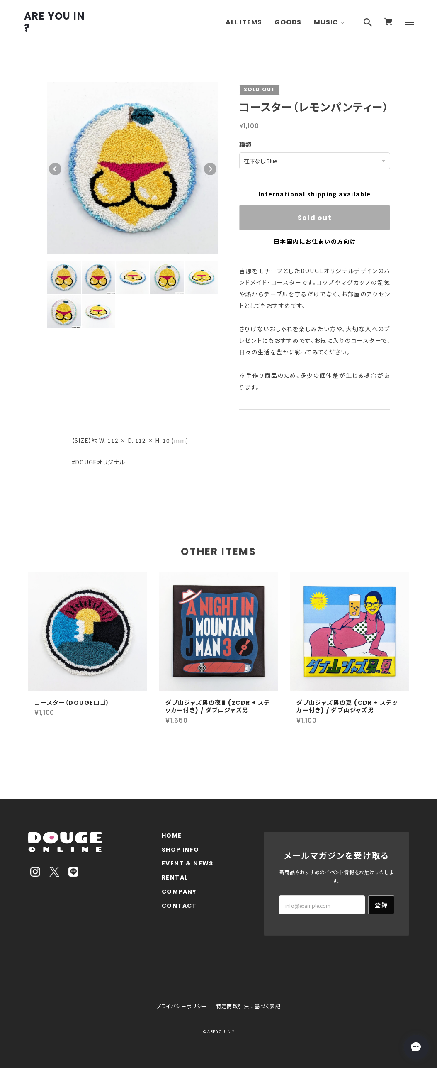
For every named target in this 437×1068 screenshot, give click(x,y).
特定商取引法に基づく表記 (248, 1005)
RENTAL (175, 877)
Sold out (315, 217)
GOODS (287, 22)
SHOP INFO (180, 849)
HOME (172, 835)
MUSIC (326, 22)
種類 (245, 144)
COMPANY (179, 891)
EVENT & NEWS (188, 863)
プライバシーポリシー (182, 1005)
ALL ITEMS (244, 22)
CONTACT (179, 905)
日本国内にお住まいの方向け (315, 241)
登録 (381, 904)
